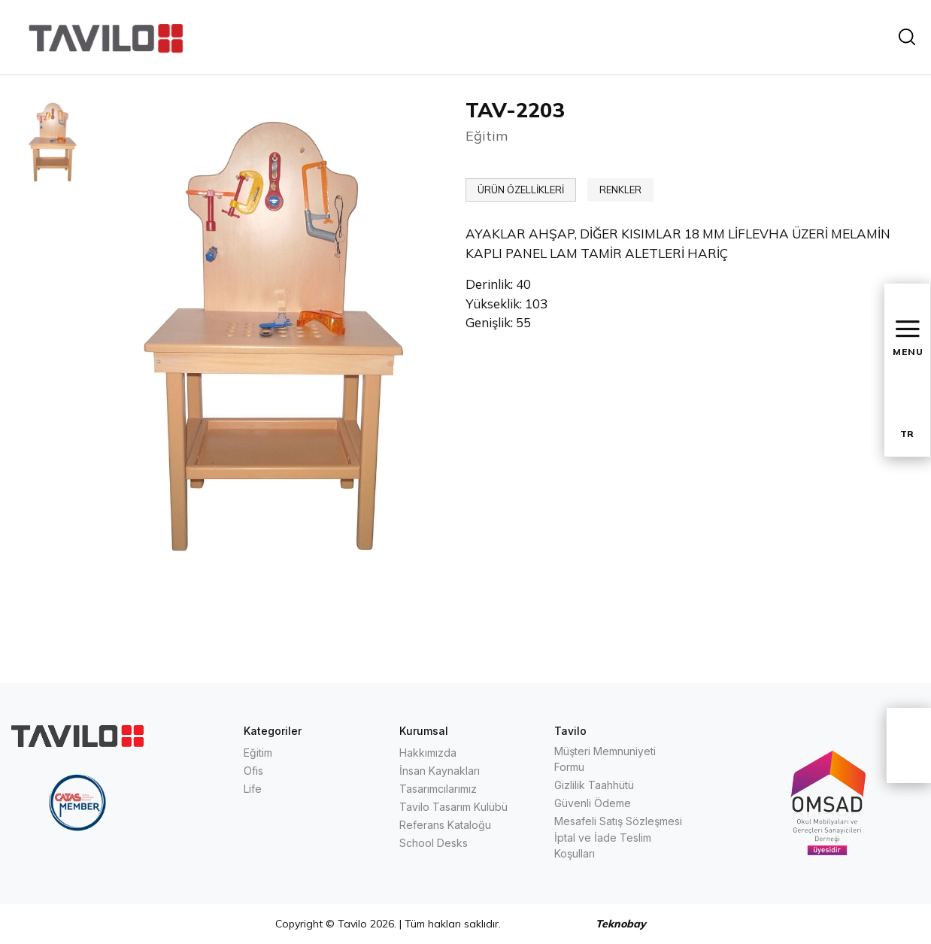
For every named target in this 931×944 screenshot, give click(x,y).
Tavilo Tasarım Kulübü (453, 806)
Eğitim (258, 752)
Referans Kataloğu (445, 824)
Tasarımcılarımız (438, 788)
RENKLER (620, 190)
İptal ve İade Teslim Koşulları (602, 845)
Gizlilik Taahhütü (594, 785)
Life (253, 788)
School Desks (433, 842)
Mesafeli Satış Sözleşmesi (618, 821)
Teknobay (621, 923)
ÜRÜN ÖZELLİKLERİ (521, 190)
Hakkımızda (427, 752)
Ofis (253, 770)
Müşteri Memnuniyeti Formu (605, 759)
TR (907, 433)
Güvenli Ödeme (592, 803)
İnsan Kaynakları (439, 770)
